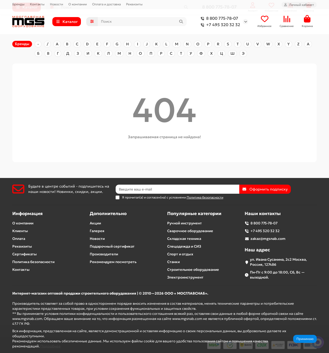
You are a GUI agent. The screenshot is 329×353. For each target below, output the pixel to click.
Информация (27, 213)
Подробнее (50, 346)
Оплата (18, 238)
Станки (173, 262)
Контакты (37, 4)
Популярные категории (194, 213)
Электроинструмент (185, 277)
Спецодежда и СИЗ (184, 246)
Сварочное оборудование (190, 231)
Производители (104, 254)
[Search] (142, 22)
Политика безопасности (33, 262)
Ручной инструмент (184, 223)
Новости (56, 4)
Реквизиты (134, 4)
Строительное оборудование (193, 269)
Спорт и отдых (180, 254)
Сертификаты (24, 254)
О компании (77, 4)
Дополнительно (108, 213)
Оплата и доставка (106, 4)
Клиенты (20, 231)
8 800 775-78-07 (218, 19)
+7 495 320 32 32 (219, 25)
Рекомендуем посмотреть (113, 262)
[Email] (178, 189)
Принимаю (305, 339)
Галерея (97, 231)
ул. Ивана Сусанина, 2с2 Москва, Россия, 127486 (278, 262)
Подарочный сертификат (112, 246)
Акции (95, 223)
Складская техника (184, 238)
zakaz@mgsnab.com (267, 238)
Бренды (18, 4)
